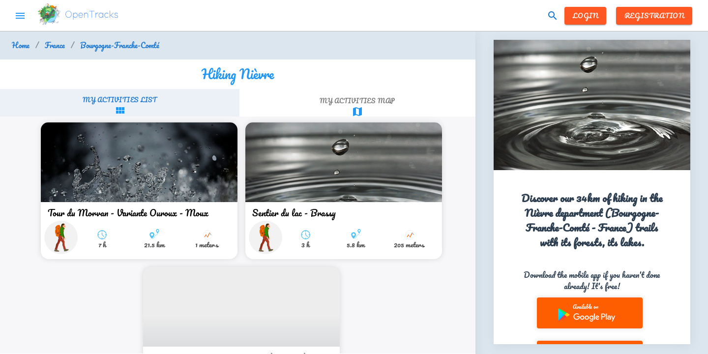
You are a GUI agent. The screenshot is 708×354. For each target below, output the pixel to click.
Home (21, 45)
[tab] (119, 105)
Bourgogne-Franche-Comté (119, 45)
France (55, 45)
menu (20, 16)
